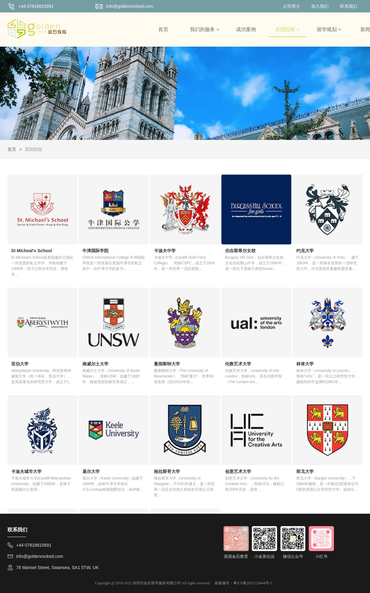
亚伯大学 (322, 233)
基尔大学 (322, 333)
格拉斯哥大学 (24, 434)
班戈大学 (140, 434)
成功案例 (246, 29)
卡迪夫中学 (143, 233)
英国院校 (287, 29)
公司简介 (291, 6)
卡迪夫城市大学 (268, 333)
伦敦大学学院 (326, 434)
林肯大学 (201, 333)
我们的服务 (204, 29)
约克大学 (261, 233)
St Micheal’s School (31, 233)
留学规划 (329, 29)
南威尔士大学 (24, 333)
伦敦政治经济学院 (270, 434)
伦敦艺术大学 (145, 333)
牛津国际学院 (85, 233)
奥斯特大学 (203, 434)
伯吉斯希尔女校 (207, 233)
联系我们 (348, 6)
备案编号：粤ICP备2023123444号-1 (243, 583)
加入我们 (320, 6)
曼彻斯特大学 (85, 333)
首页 (163, 29)
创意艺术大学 (85, 434)
